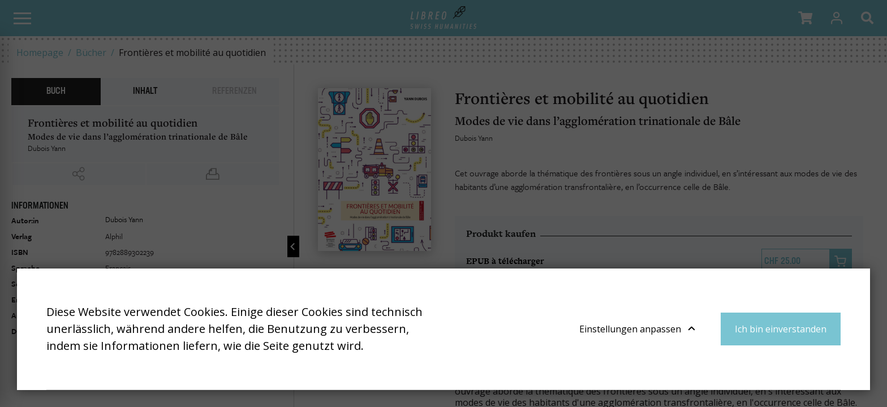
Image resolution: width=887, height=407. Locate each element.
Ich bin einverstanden (780, 329)
